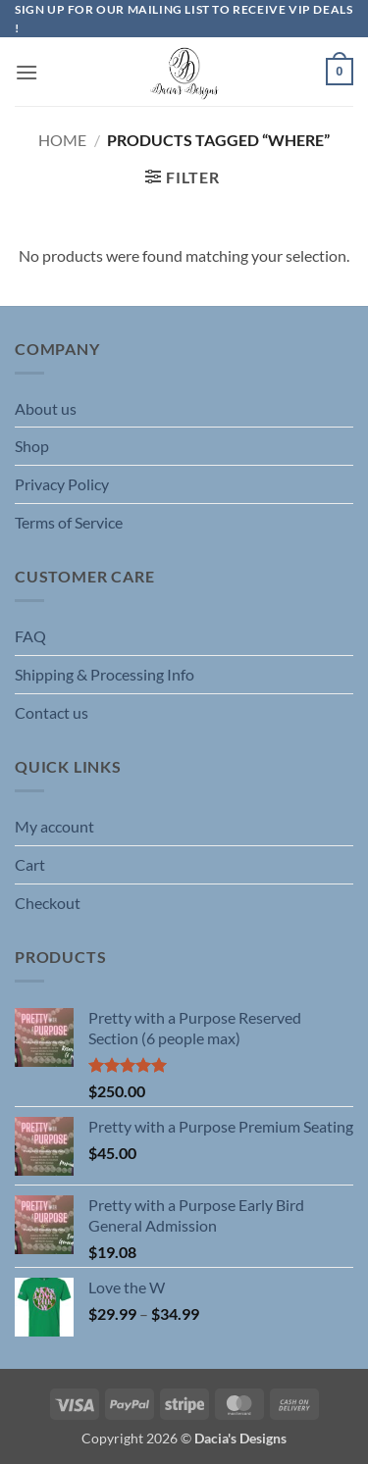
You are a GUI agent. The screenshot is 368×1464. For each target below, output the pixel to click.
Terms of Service (69, 522)
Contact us (51, 712)
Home (62, 139)
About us (46, 408)
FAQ (30, 636)
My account (54, 826)
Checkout (47, 902)
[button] (26, 72)
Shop (32, 445)
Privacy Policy (62, 484)
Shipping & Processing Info (104, 674)
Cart (30, 864)
